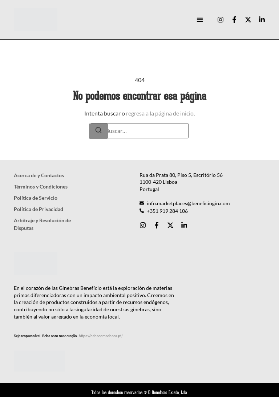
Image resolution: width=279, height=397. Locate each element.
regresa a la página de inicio (160, 113)
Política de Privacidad (38, 209)
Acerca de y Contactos (39, 175)
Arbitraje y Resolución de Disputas (42, 224)
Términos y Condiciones (41, 186)
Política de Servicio (35, 198)
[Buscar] (98, 131)
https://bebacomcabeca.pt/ (101, 336)
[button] (200, 20)
